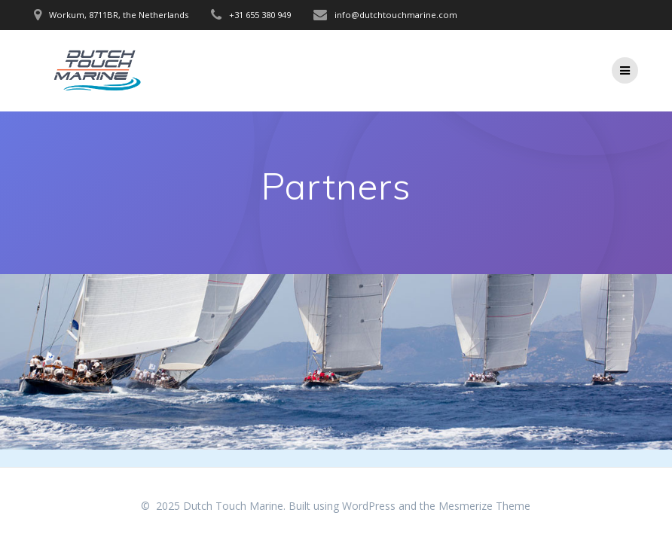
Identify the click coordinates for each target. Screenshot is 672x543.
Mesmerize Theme (484, 506)
